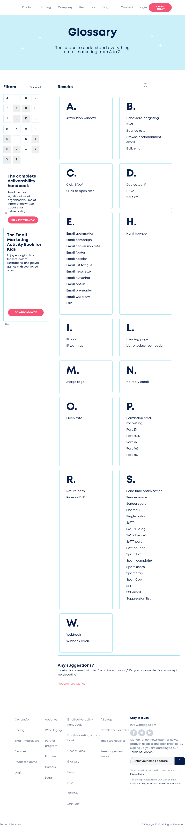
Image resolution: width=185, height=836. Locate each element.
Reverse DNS (76, 497)
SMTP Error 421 (136, 535)
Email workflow (78, 297)
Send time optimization (144, 491)
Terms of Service (141, 752)
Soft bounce (135, 548)
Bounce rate (135, 131)
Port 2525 (133, 436)
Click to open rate (80, 191)
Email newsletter (79, 271)
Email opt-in (75, 284)
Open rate (74, 418)
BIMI (129, 124)
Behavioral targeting (142, 118)
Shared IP (133, 510)
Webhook (73, 635)
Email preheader (79, 290)
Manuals (73, 804)
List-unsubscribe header (145, 345)
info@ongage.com (143, 725)
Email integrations (27, 741)
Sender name (136, 497)
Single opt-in (136, 516)
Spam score (135, 567)
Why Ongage (54, 730)
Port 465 (132, 448)
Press (71, 772)
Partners (50, 756)
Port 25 (131, 429)
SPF (129, 586)
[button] (6, 213)
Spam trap (134, 573)
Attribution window (81, 118)
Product (28, 7)
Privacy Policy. (137, 774)
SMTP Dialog (135, 529)
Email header (76, 259)
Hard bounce (136, 233)
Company (65, 7)
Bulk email (134, 148)
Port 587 (132, 455)
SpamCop (134, 579)
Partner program (51, 743)
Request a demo (26, 762)
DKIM (130, 191)
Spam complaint (139, 560)
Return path (75, 491)
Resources (87, 7)
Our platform (23, 719)
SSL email (133, 592)
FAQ (70, 783)
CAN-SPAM (74, 184)
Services (20, 751)
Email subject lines (113, 741)
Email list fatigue (79, 265)
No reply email (137, 382)
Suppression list (138, 598)
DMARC (132, 197)
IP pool (71, 339)
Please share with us (71, 684)
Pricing (46, 7)
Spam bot (134, 554)
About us (51, 719)
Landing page (137, 339)
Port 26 (131, 442)
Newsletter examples (115, 730)
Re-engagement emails (112, 754)
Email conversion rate (83, 246)
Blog (105, 7)
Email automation (80, 233)
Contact (128, 7)
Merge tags (75, 382)
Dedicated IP (136, 184)
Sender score (136, 503)
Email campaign (79, 240)
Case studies (76, 751)
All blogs (106, 719)
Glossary (73, 761)
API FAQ (72, 793)
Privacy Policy (145, 784)
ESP (69, 303)
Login (143, 7)
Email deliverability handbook (80, 722)
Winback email (78, 641)
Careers (50, 767)
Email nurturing (78, 278)
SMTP (130, 522)
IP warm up (74, 345)
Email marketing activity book (83, 738)
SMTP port (134, 541)
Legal (49, 778)
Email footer (75, 252)
